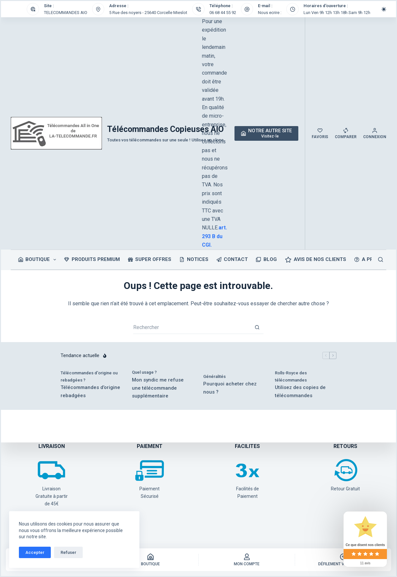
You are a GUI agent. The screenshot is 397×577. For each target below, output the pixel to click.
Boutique (38, 260)
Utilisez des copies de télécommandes (300, 391)
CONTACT (232, 259)
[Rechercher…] (191, 327)
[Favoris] (320, 133)
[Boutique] (150, 560)
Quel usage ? (144, 372)
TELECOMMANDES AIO (65, 12)
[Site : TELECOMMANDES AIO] (33, 9)
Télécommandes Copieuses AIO (165, 129)
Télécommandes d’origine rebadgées (90, 391)
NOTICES (193, 259)
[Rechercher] (380, 259)
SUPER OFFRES (150, 259)
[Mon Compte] (246, 560)
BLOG (266, 259)
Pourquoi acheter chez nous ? (230, 388)
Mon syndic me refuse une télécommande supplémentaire (158, 388)
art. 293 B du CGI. (214, 236)
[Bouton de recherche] (256, 327)
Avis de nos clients (316, 259)
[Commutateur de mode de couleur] (383, 9)
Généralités (214, 376)
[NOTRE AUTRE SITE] (266, 133)
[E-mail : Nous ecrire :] (247, 9)
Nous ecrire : (269, 12)
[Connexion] (374, 133)
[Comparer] (346, 133)
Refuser (68, 552)
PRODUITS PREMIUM (92, 259)
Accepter (34, 552)
